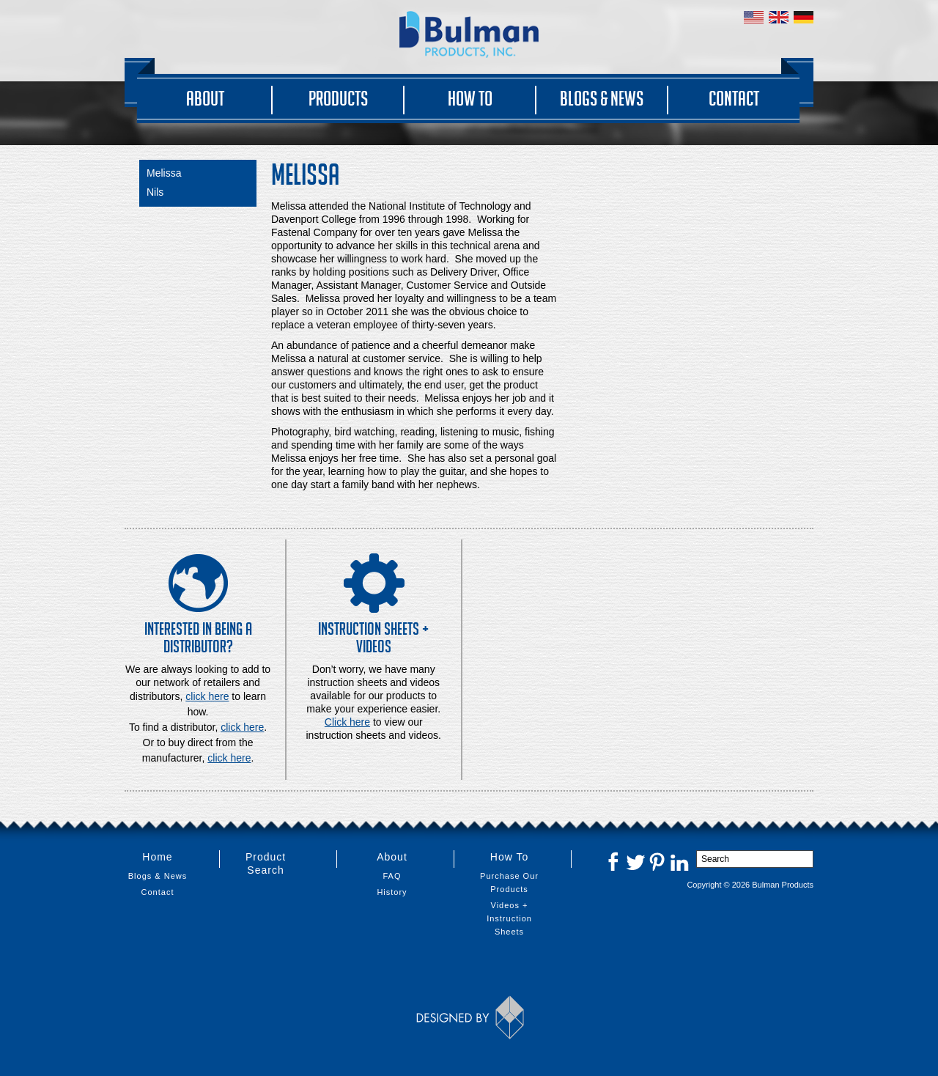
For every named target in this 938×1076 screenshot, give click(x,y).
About (205, 98)
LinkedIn (679, 861)
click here (242, 727)
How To (470, 98)
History (392, 892)
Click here (347, 722)
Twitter (635, 861)
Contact (734, 98)
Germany (803, 17)
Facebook (613, 861)
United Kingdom (779, 17)
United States (754, 17)
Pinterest (657, 861)
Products (338, 98)
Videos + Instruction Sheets (509, 918)
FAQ (392, 876)
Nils (155, 192)
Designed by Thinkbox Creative (469, 1017)
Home (157, 857)
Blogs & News (601, 98)
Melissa (164, 173)
